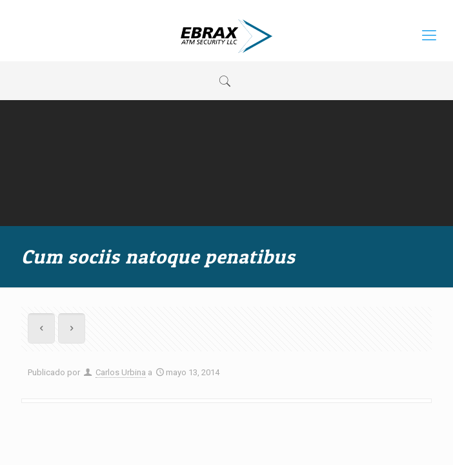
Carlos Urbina (121, 372)
